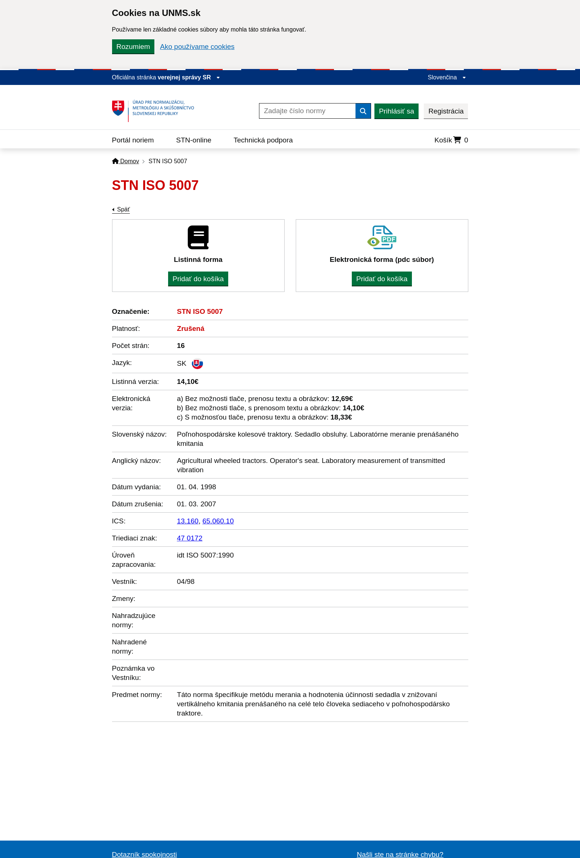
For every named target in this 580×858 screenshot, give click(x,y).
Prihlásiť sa (396, 111)
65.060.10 (218, 521)
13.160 (188, 521)
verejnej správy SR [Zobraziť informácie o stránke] (189, 77)
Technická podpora (263, 140)
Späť (123, 209)
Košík (451, 140)
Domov (125, 161)
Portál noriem (133, 140)
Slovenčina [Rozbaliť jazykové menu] (447, 77)
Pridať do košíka (198, 279)
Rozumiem (133, 46)
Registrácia (445, 111)
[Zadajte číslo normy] (307, 110)
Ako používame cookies (197, 46)
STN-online (194, 140)
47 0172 (190, 538)
